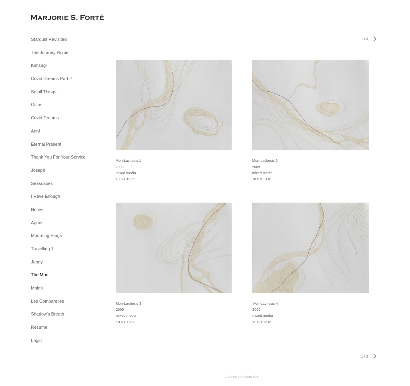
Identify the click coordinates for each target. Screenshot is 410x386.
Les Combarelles (47, 301)
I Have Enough (45, 196)
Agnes (37, 222)
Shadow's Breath (47, 314)
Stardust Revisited (48, 39)
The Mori (39, 274)
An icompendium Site (242, 377)
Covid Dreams (45, 117)
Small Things (43, 91)
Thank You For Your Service (58, 157)
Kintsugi (38, 65)
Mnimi (36, 287)
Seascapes (41, 183)
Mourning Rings (46, 235)
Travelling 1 (42, 248)
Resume (39, 327)
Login (36, 340)
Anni (35, 131)
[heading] (51, 18)
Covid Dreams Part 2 (51, 78)
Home (36, 209)
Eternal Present (46, 144)
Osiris (36, 104)
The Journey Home (49, 52)
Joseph (38, 170)
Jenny (36, 261)
